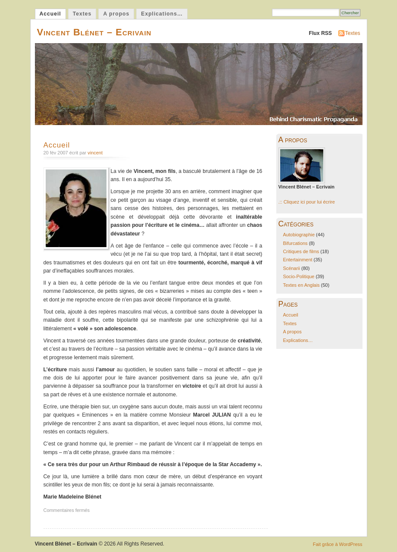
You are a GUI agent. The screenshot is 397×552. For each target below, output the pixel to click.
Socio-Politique (298, 276)
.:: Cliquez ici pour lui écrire (306, 201)
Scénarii (291, 268)
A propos (116, 14)
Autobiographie (299, 234)
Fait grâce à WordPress (338, 544)
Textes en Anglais (301, 285)
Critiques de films (301, 251)
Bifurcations (295, 243)
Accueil (50, 14)
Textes (82, 14)
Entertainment (297, 259)
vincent (95, 152)
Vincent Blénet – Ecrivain (94, 32)
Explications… (162, 14)
